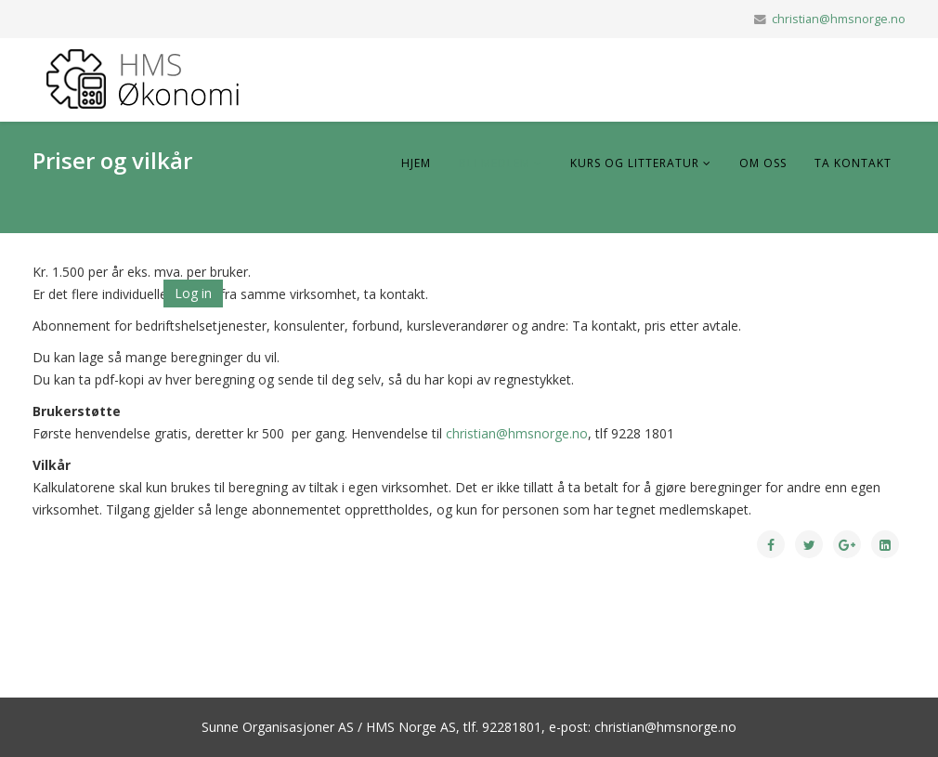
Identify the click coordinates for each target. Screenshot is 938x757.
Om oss (763, 163)
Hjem (416, 163)
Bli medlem (494, 163)
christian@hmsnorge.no (838, 19)
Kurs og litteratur (634, 163)
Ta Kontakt (853, 163)
